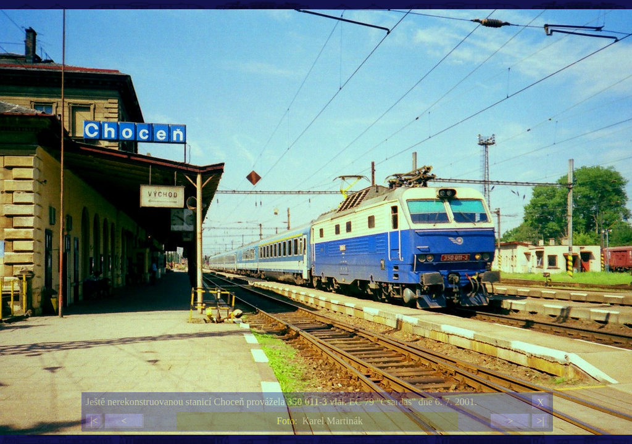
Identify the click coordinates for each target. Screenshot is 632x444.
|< (94, 421)
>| (540, 421)
